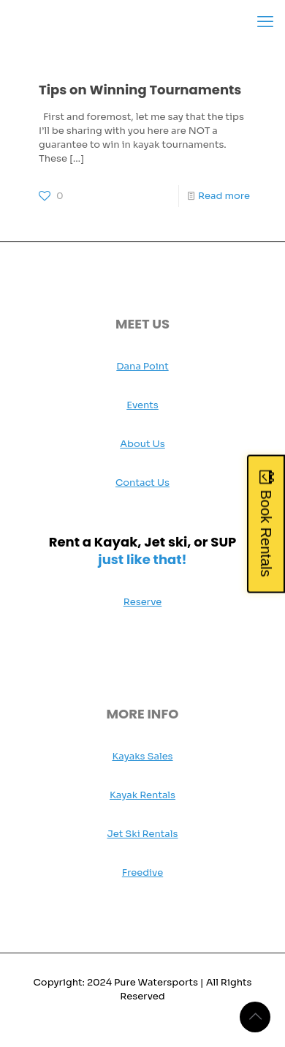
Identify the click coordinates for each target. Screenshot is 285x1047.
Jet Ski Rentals (142, 834)
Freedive (142, 872)
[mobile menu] (265, 22)
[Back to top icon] (255, 1017)
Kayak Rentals (142, 795)
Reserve (142, 602)
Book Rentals (266, 533)
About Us (142, 444)
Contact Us (142, 482)
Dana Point (142, 366)
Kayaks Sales (142, 756)
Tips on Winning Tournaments (140, 89)
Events (142, 405)
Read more (224, 195)
